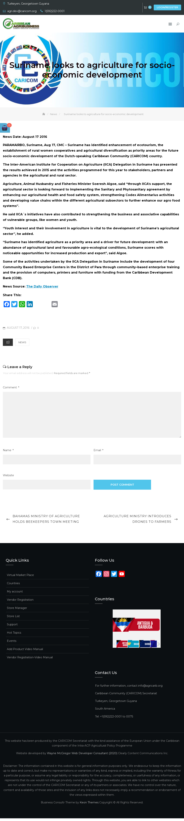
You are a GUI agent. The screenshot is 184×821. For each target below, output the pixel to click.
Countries (13, 585)
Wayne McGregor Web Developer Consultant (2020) (82, 756)
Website (8, 478)
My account (15, 594)
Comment (11, 390)
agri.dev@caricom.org (22, 11)
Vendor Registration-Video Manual (30, 660)
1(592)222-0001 (55, 11)
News (22, 344)
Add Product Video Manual (25, 651)
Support (12, 627)
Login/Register (167, 7)
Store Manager (17, 610)
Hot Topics (14, 635)
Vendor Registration (20, 602)
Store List (13, 618)
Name (8, 452)
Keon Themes (89, 805)
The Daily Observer (42, 289)
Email (98, 452)
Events (11, 643)
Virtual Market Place (20, 577)
